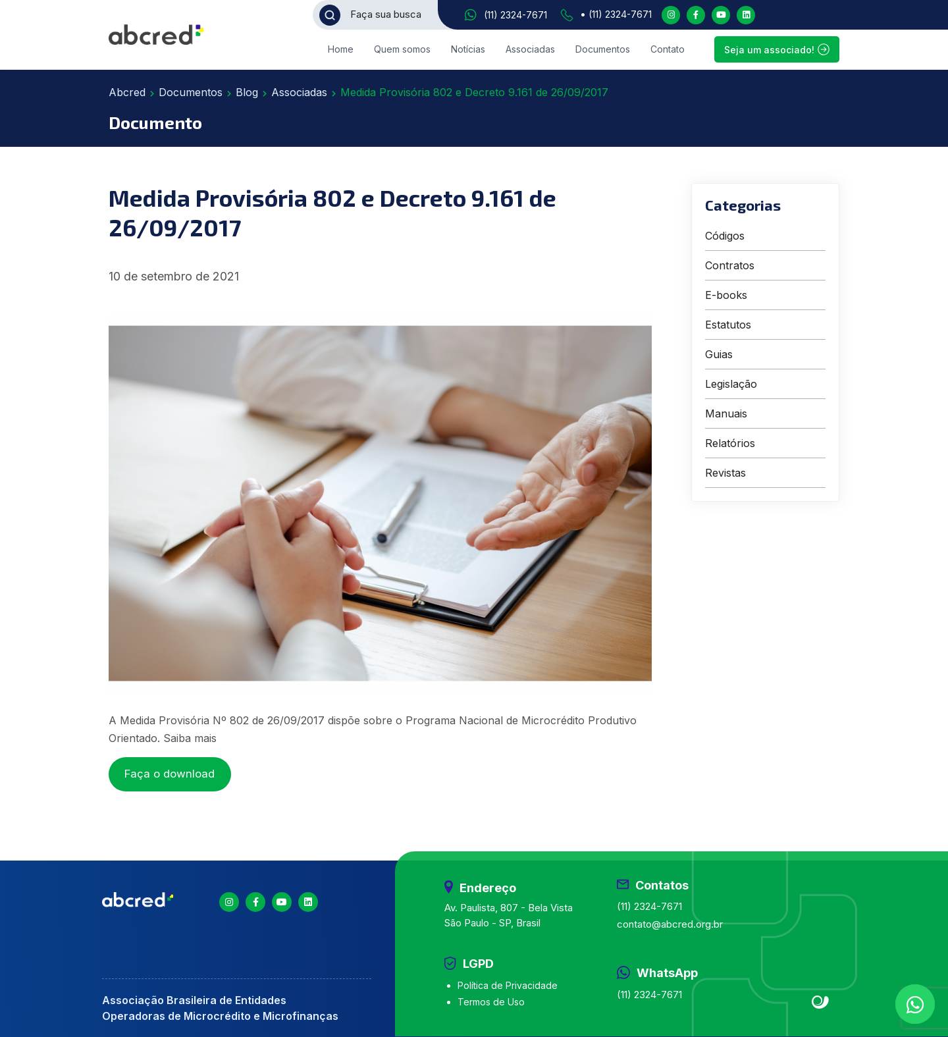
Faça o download (169, 773)
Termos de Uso (491, 1001)
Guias (719, 354)
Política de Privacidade (508, 985)
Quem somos (402, 49)
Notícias (468, 49)
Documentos (602, 49)
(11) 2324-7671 (515, 14)
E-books (726, 295)
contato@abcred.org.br (670, 924)
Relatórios (730, 443)
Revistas (725, 472)
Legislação (731, 383)
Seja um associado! (777, 49)
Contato (667, 49)
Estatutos (728, 324)
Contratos (729, 265)
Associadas (530, 49)
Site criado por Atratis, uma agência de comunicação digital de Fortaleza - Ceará (821, 1003)
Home (341, 49)
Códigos (725, 235)
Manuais (726, 413)
